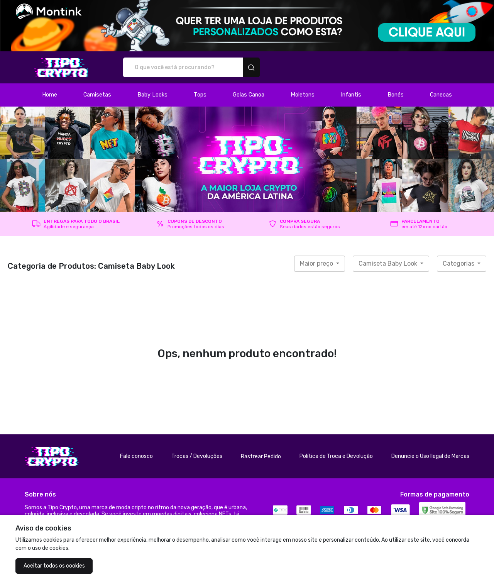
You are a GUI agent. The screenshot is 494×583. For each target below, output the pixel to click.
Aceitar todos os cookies (54, 566)
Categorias (459, 263)
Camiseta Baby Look (389, 263)
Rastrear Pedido (261, 456)
